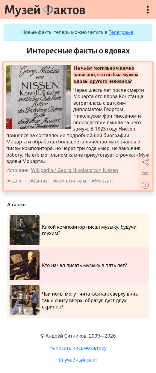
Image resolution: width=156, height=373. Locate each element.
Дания (40, 181)
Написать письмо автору (78, 347)
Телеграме (121, 32)
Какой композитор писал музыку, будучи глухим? (73, 230)
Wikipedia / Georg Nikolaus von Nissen (74, 170)
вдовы (17, 181)
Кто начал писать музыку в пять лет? (68, 265)
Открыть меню (147, 13)
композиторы (71, 181)
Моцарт (103, 181)
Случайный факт (78, 359)
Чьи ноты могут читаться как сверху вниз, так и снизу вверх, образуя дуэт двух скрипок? (74, 300)
